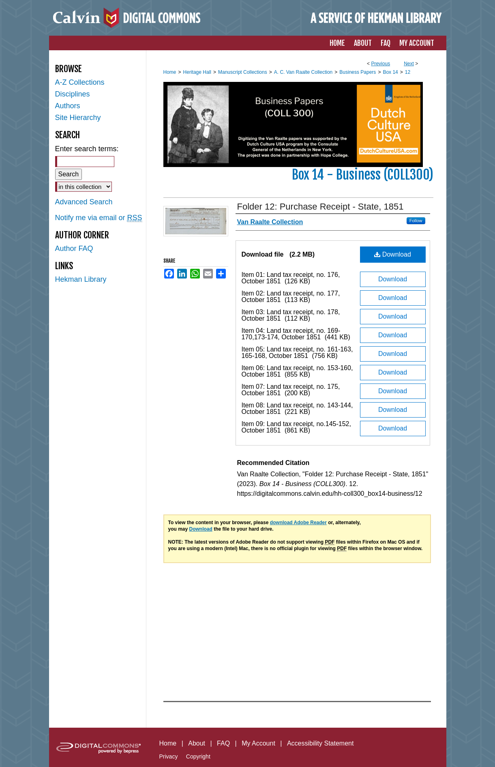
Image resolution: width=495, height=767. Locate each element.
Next (409, 63)
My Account (258, 743)
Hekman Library (81, 279)
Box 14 (390, 72)
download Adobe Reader (298, 522)
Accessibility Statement (320, 743)
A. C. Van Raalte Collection (303, 72)
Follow (415, 220)
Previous (380, 63)
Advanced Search (84, 202)
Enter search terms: (87, 149)
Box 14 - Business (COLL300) (362, 175)
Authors (67, 106)
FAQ (223, 743)
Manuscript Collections (242, 72)
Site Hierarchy (78, 118)
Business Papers (357, 72)
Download (392, 254)
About (196, 743)
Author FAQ (74, 248)
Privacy (168, 756)
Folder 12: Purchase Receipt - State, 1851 (320, 206)
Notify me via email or (98, 218)
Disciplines (72, 94)
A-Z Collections (80, 82)
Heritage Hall (197, 72)
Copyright (198, 756)
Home (169, 72)
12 (407, 72)
